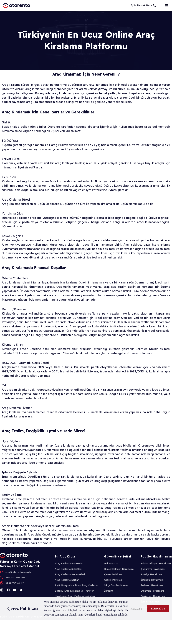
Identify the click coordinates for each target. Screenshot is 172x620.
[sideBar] (166, 5)
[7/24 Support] (144, 5)
